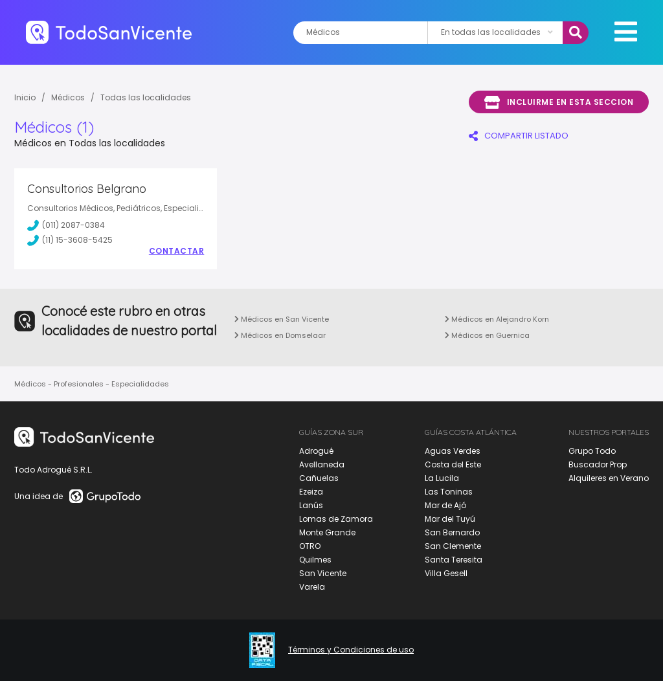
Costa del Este (453, 464)
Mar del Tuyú (450, 518)
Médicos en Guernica (487, 335)
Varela (312, 586)
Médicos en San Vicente (281, 319)
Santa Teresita (453, 559)
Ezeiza (311, 491)
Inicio (25, 97)
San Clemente (453, 546)
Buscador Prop (597, 464)
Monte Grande (327, 532)
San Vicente (322, 573)
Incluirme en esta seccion (558, 102)
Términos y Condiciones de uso (351, 650)
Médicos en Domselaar (280, 335)
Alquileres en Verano (608, 478)
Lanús (311, 505)
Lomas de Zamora (336, 518)
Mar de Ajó (445, 505)
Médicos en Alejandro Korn (497, 319)
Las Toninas (449, 491)
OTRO (309, 546)
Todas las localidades (145, 97)
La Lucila (442, 478)
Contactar (177, 251)
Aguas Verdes (452, 450)
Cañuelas (319, 478)
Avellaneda (321, 464)
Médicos (68, 97)
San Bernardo (452, 532)
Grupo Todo (592, 450)
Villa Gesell (446, 573)
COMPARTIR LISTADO (518, 135)
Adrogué (316, 450)
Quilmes (315, 559)
